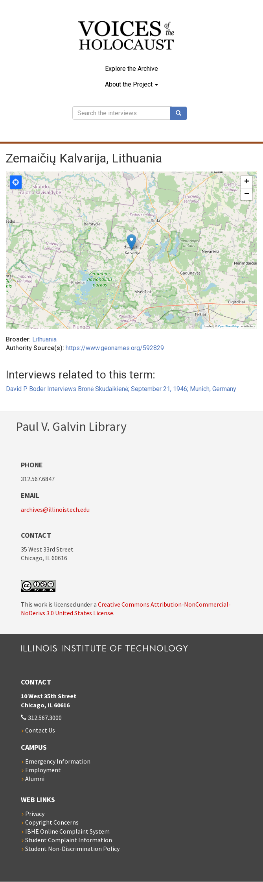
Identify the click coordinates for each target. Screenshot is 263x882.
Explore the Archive (131, 68)
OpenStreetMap (228, 326)
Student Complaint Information (68, 840)
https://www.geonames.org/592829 (115, 348)
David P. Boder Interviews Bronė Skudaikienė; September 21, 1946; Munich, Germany (121, 389)
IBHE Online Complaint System (67, 831)
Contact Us (40, 730)
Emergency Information (57, 761)
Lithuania (44, 339)
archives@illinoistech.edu (55, 509)
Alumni (34, 778)
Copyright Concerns (52, 822)
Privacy (34, 813)
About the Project (131, 84)
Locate (16, 182)
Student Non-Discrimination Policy (72, 848)
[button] (131, 242)
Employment (43, 770)
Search (181, 113)
